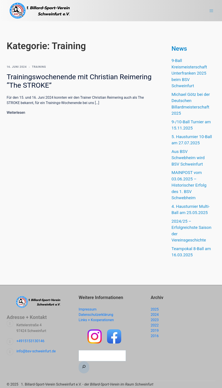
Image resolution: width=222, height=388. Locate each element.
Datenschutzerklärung (96, 315)
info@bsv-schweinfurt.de (36, 351)
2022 (155, 325)
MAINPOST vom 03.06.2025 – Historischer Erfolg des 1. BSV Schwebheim (189, 185)
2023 (155, 320)
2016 (155, 336)
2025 (155, 309)
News (179, 48)
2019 (155, 330)
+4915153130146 (30, 341)
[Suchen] (84, 367)
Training (39, 66)
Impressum (88, 309)
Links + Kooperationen (96, 320)
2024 (155, 315)
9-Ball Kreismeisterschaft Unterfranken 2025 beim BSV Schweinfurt (189, 73)
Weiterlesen (16, 112)
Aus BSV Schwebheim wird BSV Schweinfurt (189, 158)
